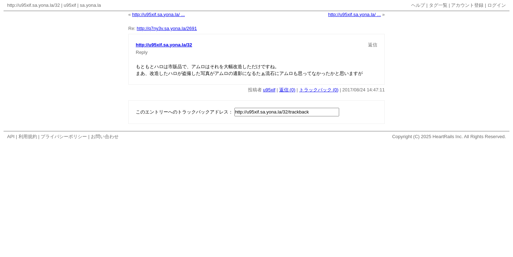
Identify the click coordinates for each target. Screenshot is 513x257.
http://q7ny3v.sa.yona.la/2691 (167, 28)
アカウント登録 (467, 5)
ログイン (496, 5)
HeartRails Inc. (447, 136)
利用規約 (28, 136)
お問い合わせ (105, 136)
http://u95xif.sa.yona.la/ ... (158, 14)
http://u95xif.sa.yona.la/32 (33, 5)
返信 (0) (287, 89)
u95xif (70, 5)
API (11, 136)
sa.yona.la (90, 5)
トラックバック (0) (319, 89)
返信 (372, 44)
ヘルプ (418, 5)
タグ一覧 (438, 5)
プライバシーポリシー (64, 136)
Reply (141, 52)
